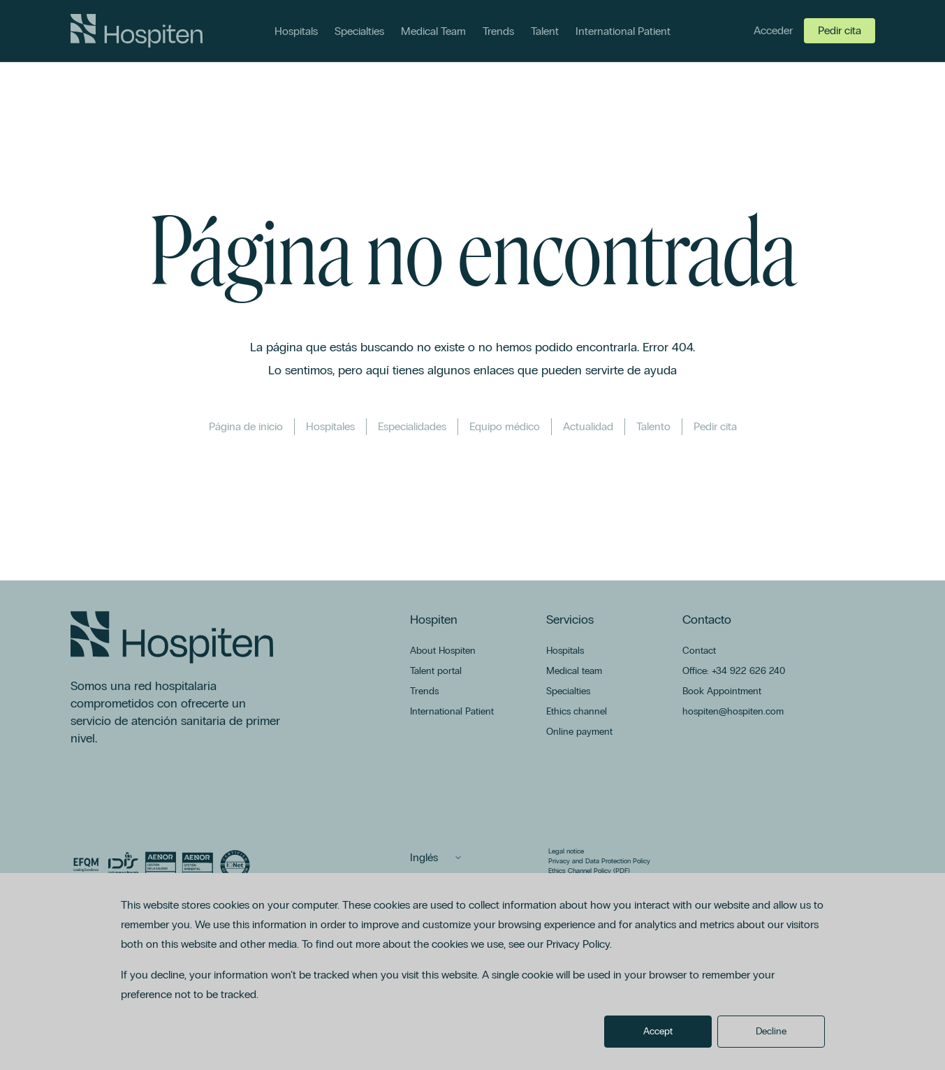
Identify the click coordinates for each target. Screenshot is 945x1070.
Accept (658, 1031)
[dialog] (472, 971)
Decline (771, 1031)
